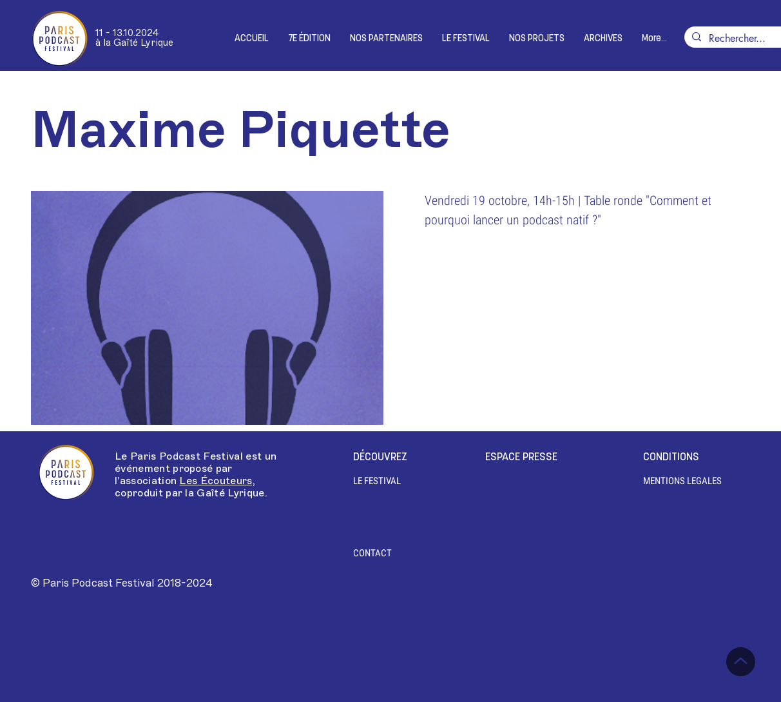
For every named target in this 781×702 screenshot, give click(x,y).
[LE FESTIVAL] (383, 481)
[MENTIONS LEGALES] (682, 481)
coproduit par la (156, 493)
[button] (309, 39)
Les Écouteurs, (217, 481)
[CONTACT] (372, 553)
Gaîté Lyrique (230, 493)
